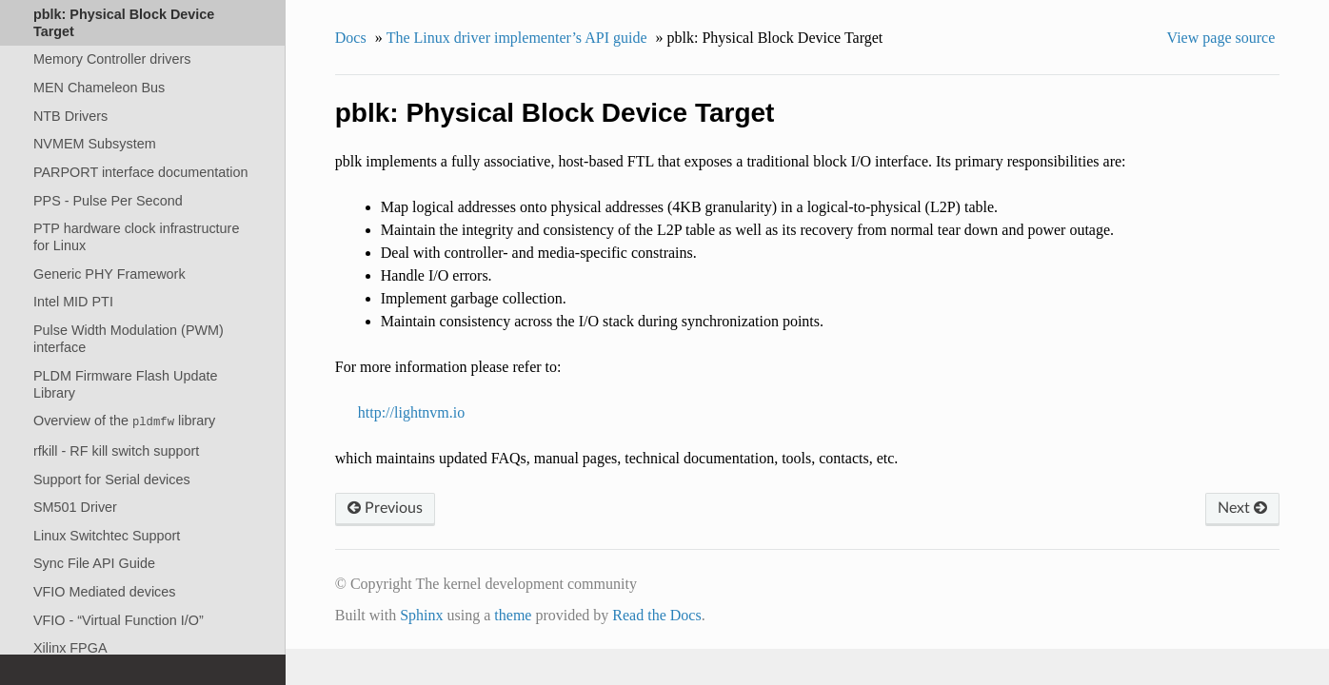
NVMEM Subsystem (94, 143)
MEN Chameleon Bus (99, 87)
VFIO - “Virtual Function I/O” (118, 620)
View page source (1221, 37)
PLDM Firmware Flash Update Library (125, 384)
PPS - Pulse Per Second (108, 200)
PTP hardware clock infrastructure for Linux (136, 237)
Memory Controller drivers (112, 59)
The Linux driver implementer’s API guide (517, 37)
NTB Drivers (70, 116)
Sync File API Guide (94, 563)
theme (512, 615)
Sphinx (421, 615)
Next (1242, 508)
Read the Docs (656, 615)
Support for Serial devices (111, 479)
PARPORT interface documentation (140, 172)
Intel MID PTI (73, 301)
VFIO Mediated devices (104, 591)
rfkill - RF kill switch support (116, 451)
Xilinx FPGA (70, 648)
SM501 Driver (75, 507)
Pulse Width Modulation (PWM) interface (128, 339)
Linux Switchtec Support (106, 535)
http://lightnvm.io (411, 412)
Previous (385, 508)
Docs (351, 37)
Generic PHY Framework (109, 274)
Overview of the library (124, 421)
